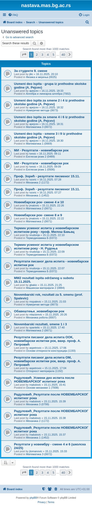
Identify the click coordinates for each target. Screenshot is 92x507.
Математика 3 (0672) (39, 126)
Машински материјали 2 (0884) (45, 287)
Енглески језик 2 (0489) (40, 156)
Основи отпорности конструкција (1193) (51, 350)
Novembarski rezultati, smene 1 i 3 (40, 324)
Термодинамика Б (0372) (41, 238)
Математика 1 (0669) (39, 143)
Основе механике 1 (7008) (42, 387)
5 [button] (53, 54)
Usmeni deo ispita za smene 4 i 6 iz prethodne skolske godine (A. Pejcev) (49, 119)
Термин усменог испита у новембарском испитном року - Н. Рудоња (46, 246)
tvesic (32, 153)
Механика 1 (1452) (37, 195)
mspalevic (35, 301)
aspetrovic (35, 347)
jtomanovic (35, 451)
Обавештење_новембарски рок (39, 311)
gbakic (33, 284)
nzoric (32, 179)
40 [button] (63, 54)
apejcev (34, 90)
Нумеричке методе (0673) (42, 110)
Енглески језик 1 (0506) (40, 169)
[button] (24, 54)
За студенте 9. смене (30, 71)
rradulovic (35, 384)
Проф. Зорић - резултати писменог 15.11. (47, 176)
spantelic (34, 327)
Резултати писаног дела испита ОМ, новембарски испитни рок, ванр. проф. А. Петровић (47, 361)
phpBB (33, 497)
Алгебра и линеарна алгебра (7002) (48, 93)
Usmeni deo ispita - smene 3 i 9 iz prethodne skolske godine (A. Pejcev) (48, 135)
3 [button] (42, 54)
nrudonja (34, 235)
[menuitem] (13, 15)
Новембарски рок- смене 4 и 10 (39, 202)
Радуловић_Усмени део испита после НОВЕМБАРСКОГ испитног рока (44, 379)
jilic (31, 74)
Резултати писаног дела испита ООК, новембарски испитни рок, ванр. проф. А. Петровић (47, 340)
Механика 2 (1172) (37, 182)
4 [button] (48, 54)
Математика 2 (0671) (39, 208)
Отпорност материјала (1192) (44, 371)
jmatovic (34, 205)
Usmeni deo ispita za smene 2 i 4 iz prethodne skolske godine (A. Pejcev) (49, 102)
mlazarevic (35, 314)
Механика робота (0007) (41, 317)
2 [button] (37, 54)
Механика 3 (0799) (37, 404)
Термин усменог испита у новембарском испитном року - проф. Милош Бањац (46, 230)
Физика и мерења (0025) (41, 77)
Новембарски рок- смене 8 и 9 (38, 215)
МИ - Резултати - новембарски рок (41, 150)
